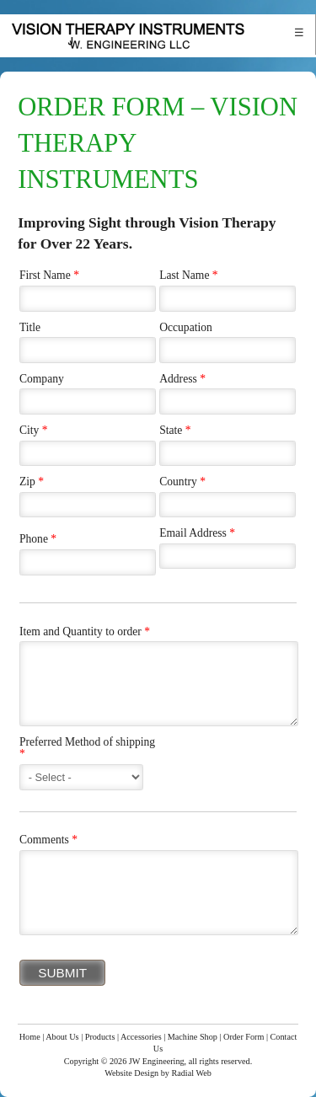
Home (29, 1036)
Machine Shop (192, 1036)
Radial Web (191, 1073)
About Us (62, 1036)
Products (100, 1036)
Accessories (141, 1036)
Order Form (243, 1036)
